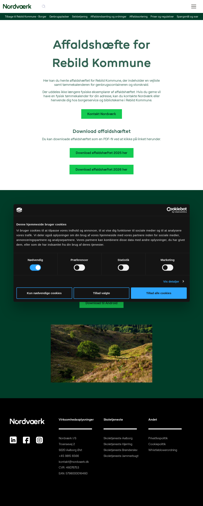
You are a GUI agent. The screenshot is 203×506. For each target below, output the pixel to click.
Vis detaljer (171, 281)
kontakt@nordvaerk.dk (74, 462)
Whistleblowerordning (162, 450)
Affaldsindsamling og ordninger (108, 16)
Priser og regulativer (162, 16)
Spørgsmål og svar (187, 16)
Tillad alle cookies (158, 293)
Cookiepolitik (157, 444)
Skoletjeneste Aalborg (118, 438)
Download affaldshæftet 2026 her (101, 169)
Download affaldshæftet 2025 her (101, 153)
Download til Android (101, 303)
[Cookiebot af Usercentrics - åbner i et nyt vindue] (169, 210)
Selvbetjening (80, 16)
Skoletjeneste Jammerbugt (121, 456)
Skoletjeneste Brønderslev (120, 450)
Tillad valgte (101, 293)
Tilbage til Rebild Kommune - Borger (25, 16)
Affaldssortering (138, 16)
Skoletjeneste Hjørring (118, 444)
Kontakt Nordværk (101, 114)
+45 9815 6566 (69, 456)
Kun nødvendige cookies (44, 293)
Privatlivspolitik (158, 438)
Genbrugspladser (59, 16)
